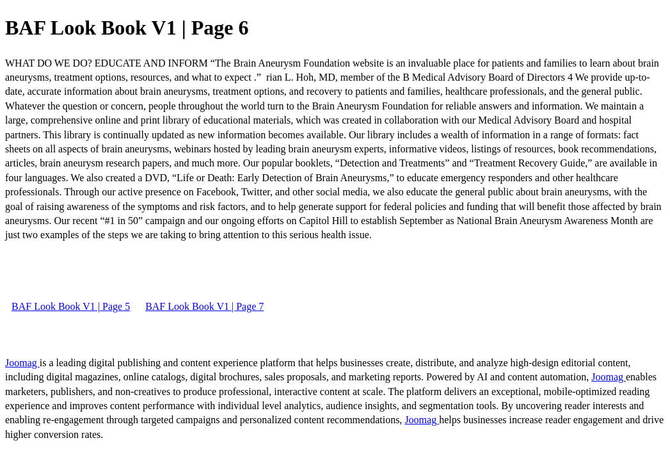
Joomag (22, 362)
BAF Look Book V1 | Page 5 (71, 306)
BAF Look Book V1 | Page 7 (204, 306)
